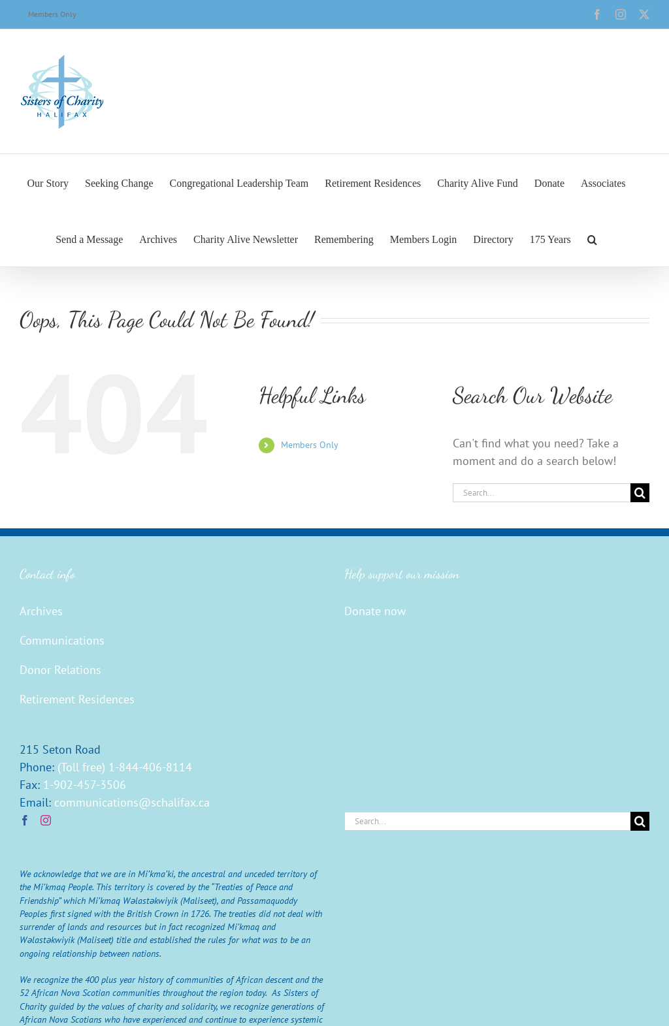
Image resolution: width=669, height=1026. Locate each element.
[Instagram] (46, 820)
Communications (62, 640)
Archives (41, 610)
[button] (592, 238)
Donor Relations (60, 669)
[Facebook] (25, 820)
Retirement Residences (77, 699)
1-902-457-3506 (84, 784)
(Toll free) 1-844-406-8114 (124, 767)
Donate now (375, 610)
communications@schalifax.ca (132, 802)
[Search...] (541, 492)
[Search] (639, 492)
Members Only (309, 445)
